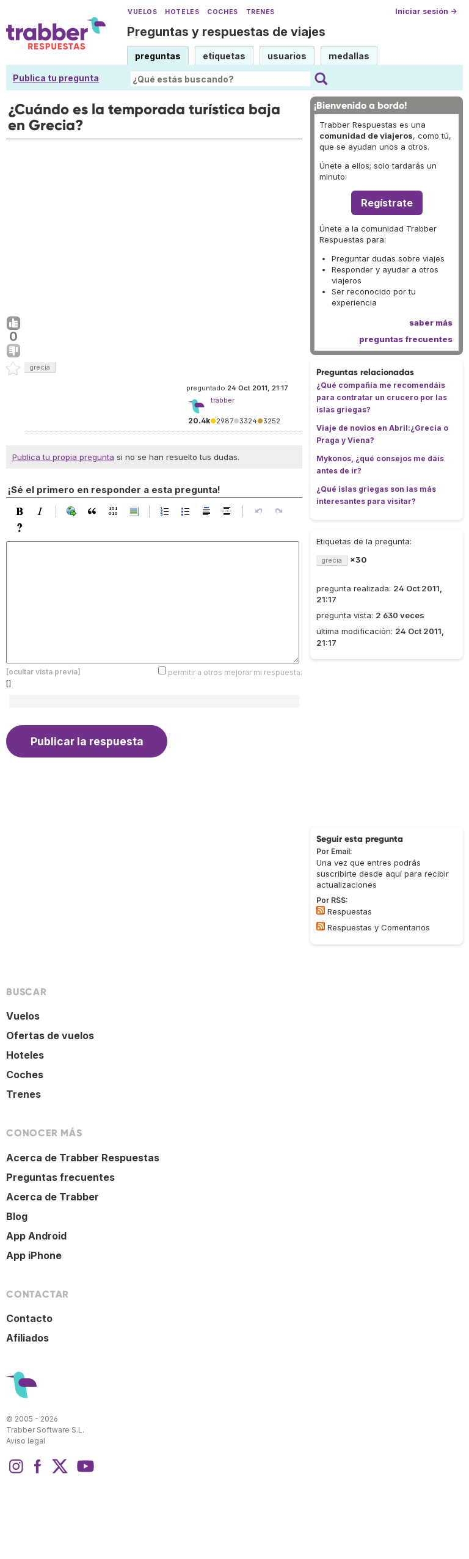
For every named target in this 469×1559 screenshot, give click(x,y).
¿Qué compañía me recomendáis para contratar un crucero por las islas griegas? (381, 397)
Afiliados (27, 1338)
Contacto (29, 1318)
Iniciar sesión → (426, 11)
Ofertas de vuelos (50, 1035)
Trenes (260, 12)
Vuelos (142, 12)
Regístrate (387, 203)
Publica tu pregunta (56, 78)
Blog (16, 1216)
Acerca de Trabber (52, 1197)
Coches (222, 12)
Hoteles (182, 12)
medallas (349, 56)
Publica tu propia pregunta (63, 457)
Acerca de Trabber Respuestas (82, 1158)
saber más (431, 322)
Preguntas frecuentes (60, 1177)
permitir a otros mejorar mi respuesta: (235, 672)
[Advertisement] (154, 224)
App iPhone (34, 1255)
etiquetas (224, 56)
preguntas (158, 56)
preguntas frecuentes (406, 339)
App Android (36, 1236)
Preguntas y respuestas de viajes (226, 31)
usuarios (287, 56)
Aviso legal (25, 1440)
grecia (39, 367)
